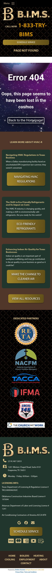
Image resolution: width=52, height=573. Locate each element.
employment (27, 559)
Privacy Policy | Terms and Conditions (25, 572)
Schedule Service (26, 42)
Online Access (20, 570)
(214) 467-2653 (15, 461)
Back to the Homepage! (26, 120)
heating (39, 555)
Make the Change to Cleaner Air (26, 276)
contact (26, 563)
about (43, 559)
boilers (24, 555)
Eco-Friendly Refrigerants (26, 226)
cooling (10, 559)
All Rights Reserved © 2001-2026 (35, 569)
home (12, 555)
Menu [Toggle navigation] (9, 3)
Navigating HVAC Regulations (26, 179)
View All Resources (26, 298)
